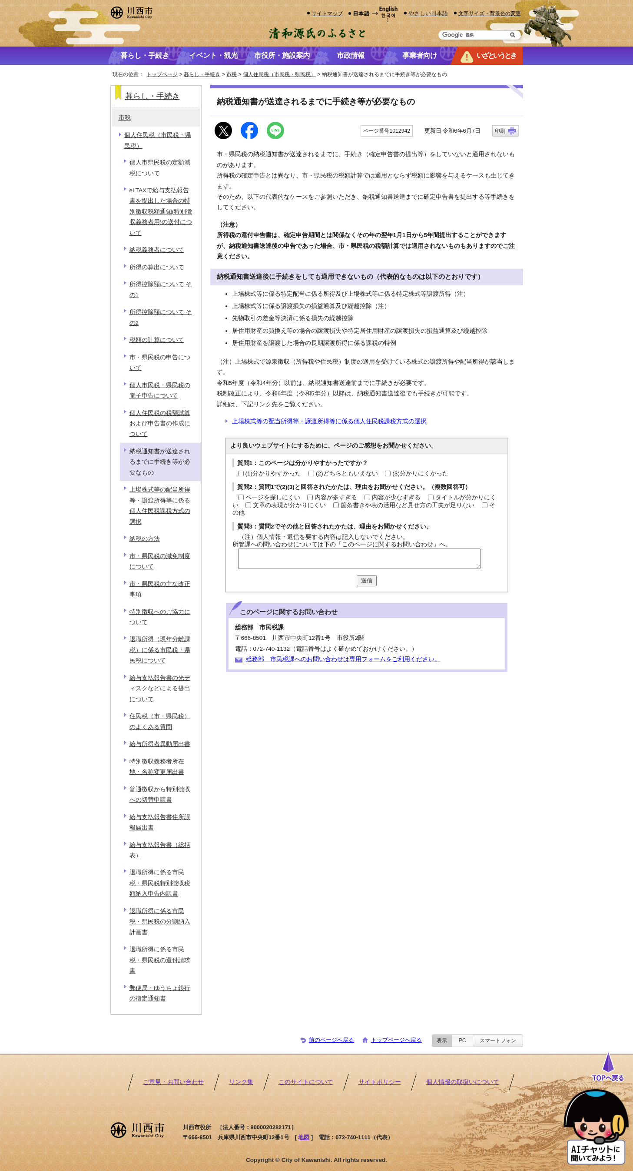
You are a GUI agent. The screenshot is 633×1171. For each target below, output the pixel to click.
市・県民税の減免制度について (159, 561)
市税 (231, 74)
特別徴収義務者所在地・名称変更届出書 (156, 766)
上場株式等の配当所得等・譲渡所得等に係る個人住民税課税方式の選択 (329, 421)
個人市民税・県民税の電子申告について (159, 390)
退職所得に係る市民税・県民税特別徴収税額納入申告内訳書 (159, 883)
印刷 (500, 131)
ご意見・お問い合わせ (173, 1082)
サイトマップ (327, 13)
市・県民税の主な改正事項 (159, 589)
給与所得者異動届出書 (159, 744)
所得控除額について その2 (160, 317)
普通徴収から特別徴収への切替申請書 (159, 794)
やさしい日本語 (428, 13)
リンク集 (241, 1082)
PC (462, 1040)
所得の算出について (156, 267)
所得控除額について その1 (160, 289)
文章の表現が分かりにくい (289, 505)
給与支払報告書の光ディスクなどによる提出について (159, 689)
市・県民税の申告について (159, 362)
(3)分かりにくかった (420, 473)
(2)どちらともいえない (347, 473)
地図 (303, 1137)
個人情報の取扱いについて (462, 1082)
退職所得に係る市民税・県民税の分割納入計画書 (159, 922)
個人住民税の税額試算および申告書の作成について (159, 424)
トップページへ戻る (396, 1040)
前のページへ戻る (331, 1040)
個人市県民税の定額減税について (159, 167)
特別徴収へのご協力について (159, 617)
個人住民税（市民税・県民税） (279, 74)
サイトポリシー (379, 1082)
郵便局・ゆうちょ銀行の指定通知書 (159, 993)
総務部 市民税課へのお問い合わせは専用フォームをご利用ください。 (343, 659)
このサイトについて (305, 1082)
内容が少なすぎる (396, 497)
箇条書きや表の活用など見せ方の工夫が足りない (407, 505)
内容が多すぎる (336, 497)
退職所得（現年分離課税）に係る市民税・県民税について (159, 650)
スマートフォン (498, 1040)
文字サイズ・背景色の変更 (489, 13)
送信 (366, 580)
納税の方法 (144, 538)
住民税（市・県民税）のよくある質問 (159, 721)
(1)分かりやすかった (273, 473)
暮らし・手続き (202, 74)
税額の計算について (156, 340)
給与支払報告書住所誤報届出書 (159, 822)
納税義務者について (156, 250)
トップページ (162, 74)
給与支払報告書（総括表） (159, 850)
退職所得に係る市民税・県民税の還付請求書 (159, 960)
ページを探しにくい (272, 497)
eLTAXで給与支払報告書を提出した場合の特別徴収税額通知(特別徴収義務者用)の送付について (160, 211)
